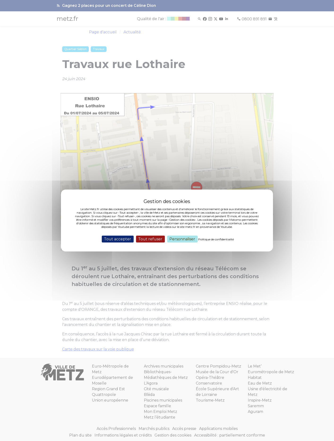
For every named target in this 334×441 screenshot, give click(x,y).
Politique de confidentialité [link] (216, 239)
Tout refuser (150, 239)
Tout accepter (117, 239)
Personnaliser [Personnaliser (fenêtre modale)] (182, 239)
